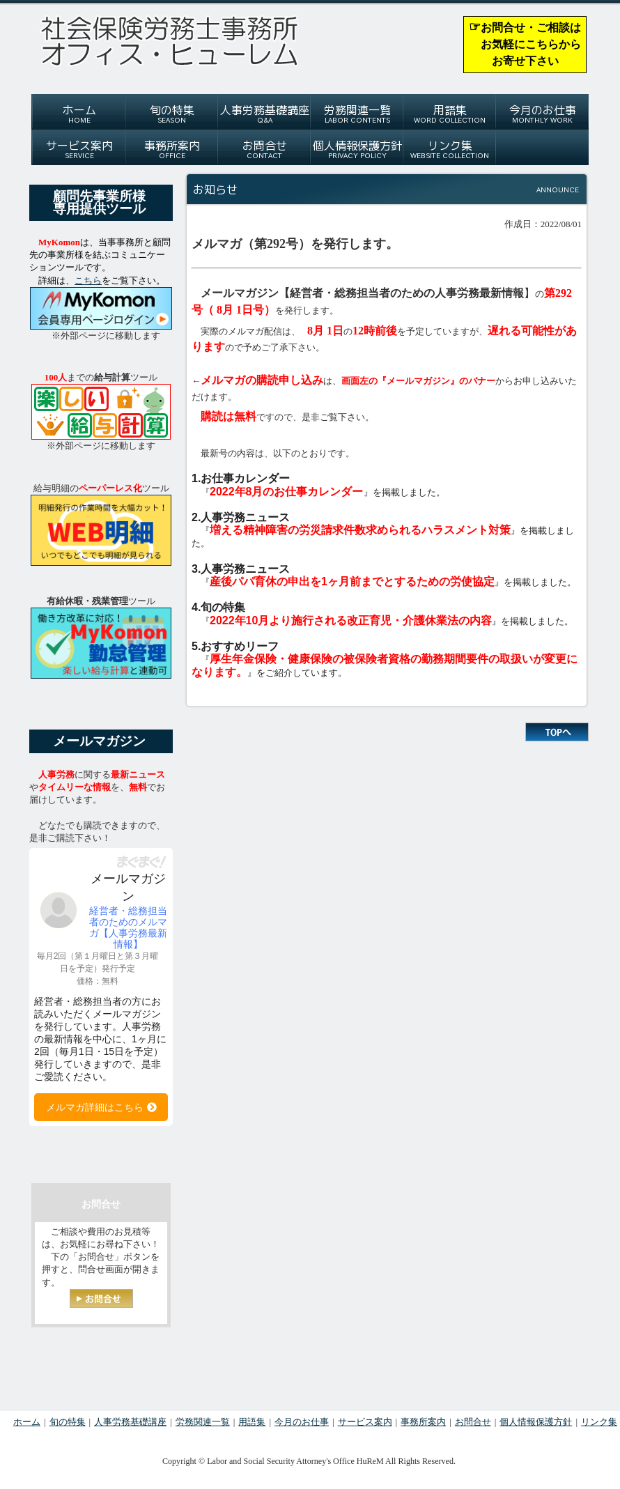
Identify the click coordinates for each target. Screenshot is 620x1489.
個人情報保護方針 (535, 1422)
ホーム (26, 1422)
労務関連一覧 (203, 1422)
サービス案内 (365, 1422)
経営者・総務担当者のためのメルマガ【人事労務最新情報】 (128, 927)
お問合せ (473, 1422)
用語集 (251, 1422)
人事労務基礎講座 (130, 1422)
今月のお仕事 (301, 1422)
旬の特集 (67, 1422)
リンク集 (599, 1422)
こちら (88, 280)
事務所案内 (423, 1422)
